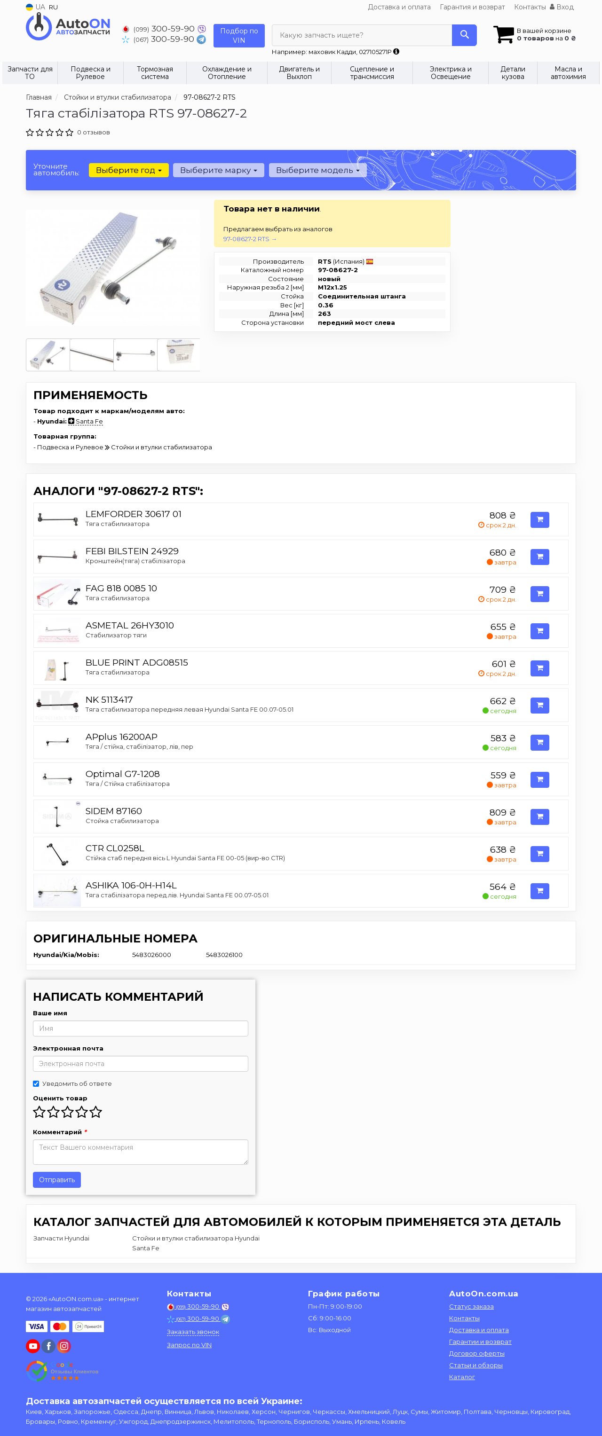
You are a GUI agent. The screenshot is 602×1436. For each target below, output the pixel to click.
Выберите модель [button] (316, 170)
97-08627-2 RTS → (250, 239)
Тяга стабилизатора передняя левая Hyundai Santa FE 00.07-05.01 (189, 709)
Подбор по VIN (239, 36)
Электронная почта (68, 1048)
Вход (562, 7)
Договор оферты (477, 1353)
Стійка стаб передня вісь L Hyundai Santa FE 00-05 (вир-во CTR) (185, 858)
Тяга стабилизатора (118, 523)
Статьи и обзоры (476, 1365)
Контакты (530, 7)
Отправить (57, 1180)
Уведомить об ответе (72, 1083)
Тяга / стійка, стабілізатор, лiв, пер (139, 746)
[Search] (464, 35)
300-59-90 (159, 28)
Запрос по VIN (189, 1345)
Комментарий (60, 1132)
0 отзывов (93, 132)
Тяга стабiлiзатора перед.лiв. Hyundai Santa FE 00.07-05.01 (177, 895)
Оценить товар (60, 1098)
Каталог (462, 1377)
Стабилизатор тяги (116, 635)
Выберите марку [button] (217, 170)
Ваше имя (50, 1013)
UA (35, 7)
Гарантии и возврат (480, 1341)
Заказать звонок (193, 1331)
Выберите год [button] (128, 170)
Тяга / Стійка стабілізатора (128, 783)
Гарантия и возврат (472, 7)
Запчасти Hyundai (61, 1238)
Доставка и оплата (399, 7)
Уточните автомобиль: (56, 169)
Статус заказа (471, 1306)
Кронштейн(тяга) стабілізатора (135, 561)
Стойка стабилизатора (122, 820)
